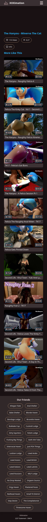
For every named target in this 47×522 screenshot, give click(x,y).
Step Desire (12, 501)
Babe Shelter (14, 412)
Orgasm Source (33, 480)
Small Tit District (33, 494)
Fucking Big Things (14, 440)
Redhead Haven (13, 494)
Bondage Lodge (13, 419)
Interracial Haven (14, 446)
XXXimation (14, 3)
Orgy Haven (14, 487)
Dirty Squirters (15, 433)
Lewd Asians (15, 460)
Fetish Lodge (32, 433)
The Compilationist (31, 501)
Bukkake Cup (14, 426)
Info (9, 47)
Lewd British (32, 460)
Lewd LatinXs (32, 467)
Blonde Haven (32, 412)
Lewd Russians (16, 473)
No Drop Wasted (14, 480)
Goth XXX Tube (34, 440)
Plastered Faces (31, 487)
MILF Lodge (32, 473)
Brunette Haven (33, 419)
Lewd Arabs (32, 453)
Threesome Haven (23, 507)
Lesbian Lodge (16, 453)
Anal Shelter (32, 406)
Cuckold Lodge (32, 426)
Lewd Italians (15, 467)
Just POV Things (33, 446)
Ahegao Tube (15, 406)
